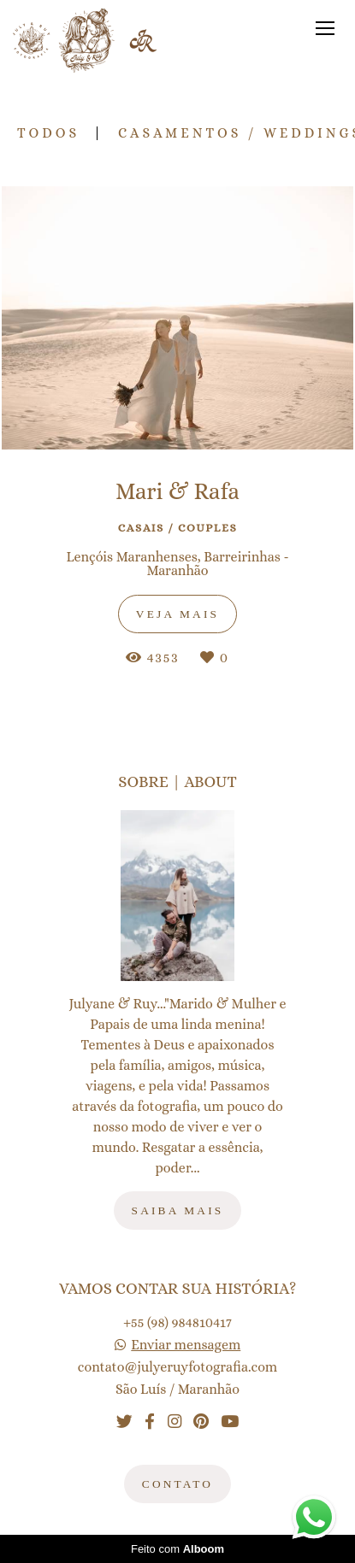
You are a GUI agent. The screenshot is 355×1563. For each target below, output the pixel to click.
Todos (48, 133)
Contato (177, 1484)
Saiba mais (178, 1210)
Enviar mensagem (185, 1345)
